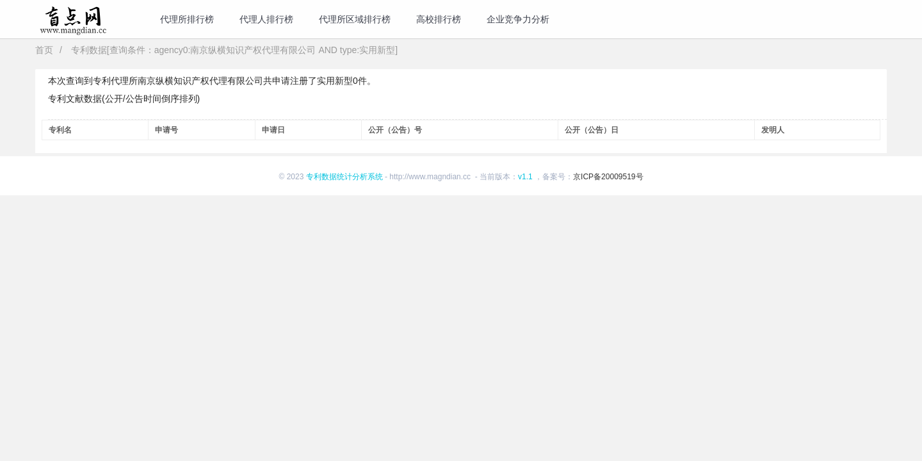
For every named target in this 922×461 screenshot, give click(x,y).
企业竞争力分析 (518, 19)
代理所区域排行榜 (355, 19)
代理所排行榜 (187, 19)
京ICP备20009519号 (608, 176)
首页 (44, 50)
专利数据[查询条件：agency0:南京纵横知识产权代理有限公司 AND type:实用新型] (234, 50)
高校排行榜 (438, 19)
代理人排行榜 (266, 19)
